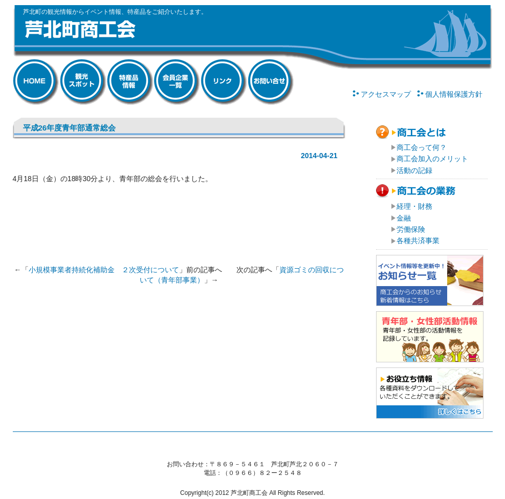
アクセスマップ (386, 94)
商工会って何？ (422, 147)
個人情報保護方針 (453, 94)
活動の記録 (414, 170)
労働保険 (411, 229)
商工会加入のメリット (432, 159)
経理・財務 (414, 206)
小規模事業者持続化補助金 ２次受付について (104, 270)
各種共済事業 (418, 240)
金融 (404, 218)
